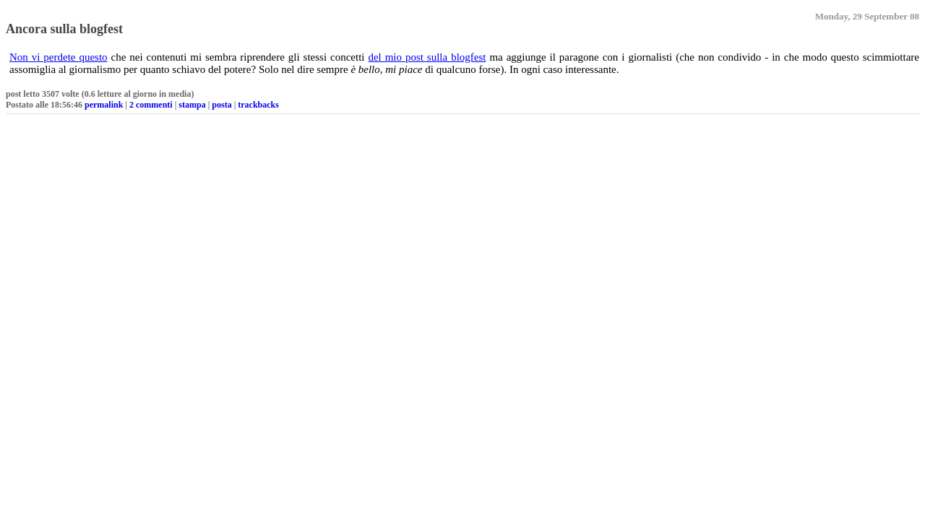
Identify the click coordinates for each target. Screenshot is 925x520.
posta (221, 105)
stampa (191, 105)
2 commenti (151, 105)
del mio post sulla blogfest (427, 57)
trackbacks (258, 105)
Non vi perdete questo (58, 57)
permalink (104, 105)
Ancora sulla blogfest (64, 29)
